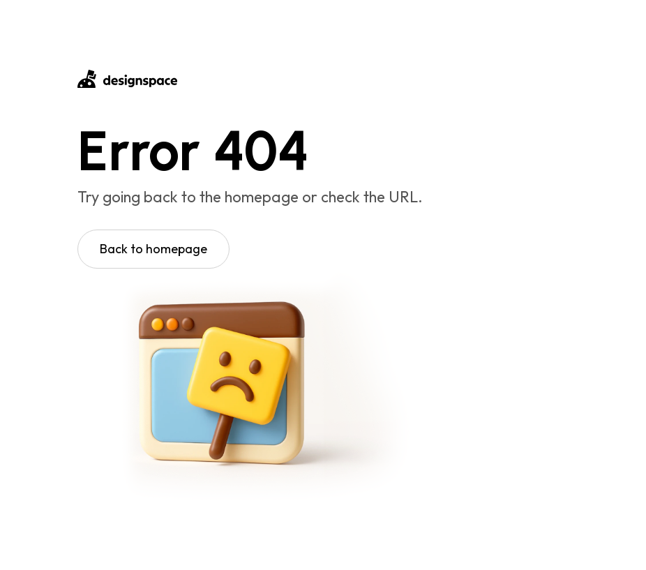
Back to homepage (153, 249)
